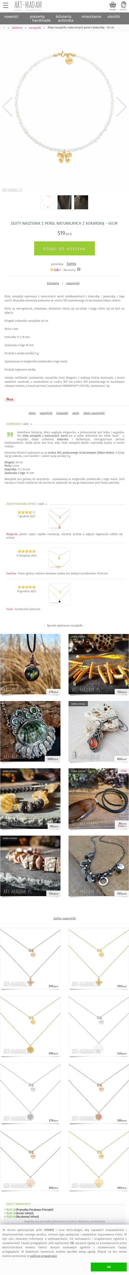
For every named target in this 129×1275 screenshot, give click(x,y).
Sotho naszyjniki (64, 918)
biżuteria (53, 283)
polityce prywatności (43, 1256)
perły (75, 413)
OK (109, 1267)
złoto (32, 413)
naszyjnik (46, 413)
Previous (7, 107)
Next (121, 107)
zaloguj (123, 9)
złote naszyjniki (94, 413)
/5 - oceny (63, 270)
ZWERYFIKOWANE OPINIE (27, 504)
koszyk (112, 9)
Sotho (71, 264)
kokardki (62, 413)
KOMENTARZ (19, 424)
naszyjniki (73, 283)
